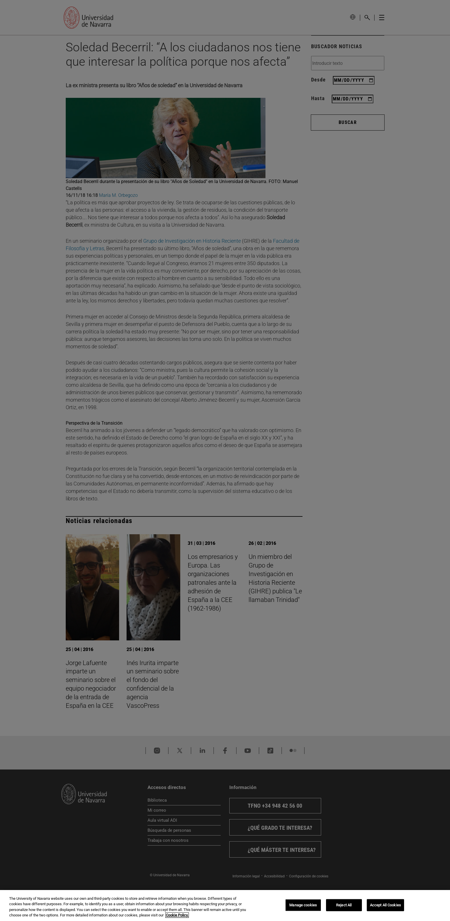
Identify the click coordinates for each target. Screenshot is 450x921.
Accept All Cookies (385, 905)
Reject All (344, 905)
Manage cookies (303, 905)
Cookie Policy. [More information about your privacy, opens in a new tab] (177, 916)
